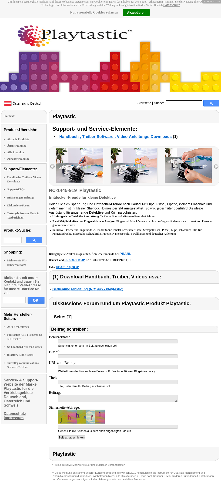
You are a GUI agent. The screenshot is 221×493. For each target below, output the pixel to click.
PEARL (125, 254)
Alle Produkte (15, 152)
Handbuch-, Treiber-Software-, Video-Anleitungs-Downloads (115, 136)
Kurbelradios (20, 354)
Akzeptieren (136, 12)
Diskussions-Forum (18, 205)
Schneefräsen (18, 327)
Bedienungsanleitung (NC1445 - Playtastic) (87, 289)
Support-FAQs (16, 189)
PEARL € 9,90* (74, 260)
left (52, 166)
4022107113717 (102, 260)
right (216, 166)
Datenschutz (171, 5)
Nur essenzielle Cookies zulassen (94, 12)
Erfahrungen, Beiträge (20, 197)
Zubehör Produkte (18, 159)
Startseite (144, 103)
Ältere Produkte (17, 145)
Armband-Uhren (24, 347)
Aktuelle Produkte (18, 139)
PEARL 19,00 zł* (67, 267)
